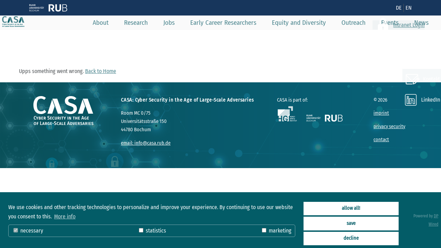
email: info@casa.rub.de (146, 143)
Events (400, 38)
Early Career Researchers (233, 38)
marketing (276, 230)
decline (351, 238)
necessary (28, 230)
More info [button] (64, 216)
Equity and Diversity (309, 38)
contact (381, 140)
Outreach (363, 38)
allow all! (351, 208)
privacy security (389, 127)
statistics (152, 230)
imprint (381, 113)
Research (146, 38)
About (111, 38)
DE (399, 7)
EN (409, 7)
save (351, 223)
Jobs (179, 38)
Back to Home (100, 71)
